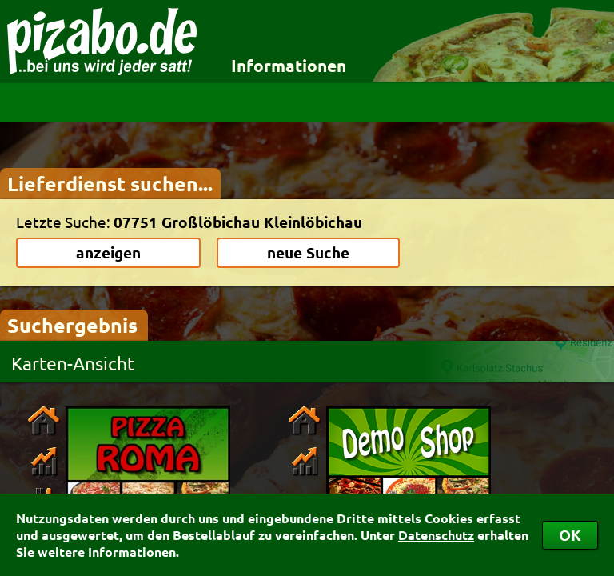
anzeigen (108, 252)
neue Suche (308, 252)
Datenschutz (436, 534)
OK (570, 535)
